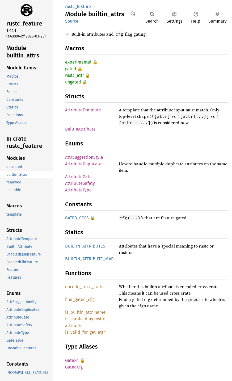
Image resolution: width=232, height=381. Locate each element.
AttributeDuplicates (84, 163)
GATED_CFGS (77, 217)
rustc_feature (78, 6)
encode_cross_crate (84, 286)
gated (70, 68)
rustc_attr (74, 75)
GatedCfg (74, 367)
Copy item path (132, 13)
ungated (73, 82)
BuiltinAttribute (80, 129)
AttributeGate (78, 176)
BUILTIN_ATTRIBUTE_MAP (89, 258)
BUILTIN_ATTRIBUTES (85, 246)
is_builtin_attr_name (85, 312)
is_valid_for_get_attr (85, 332)
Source (71, 21)
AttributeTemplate (83, 109)
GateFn (72, 360)
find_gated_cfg (79, 299)
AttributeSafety (80, 183)
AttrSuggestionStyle (84, 157)
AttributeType (78, 189)
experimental (78, 62)
